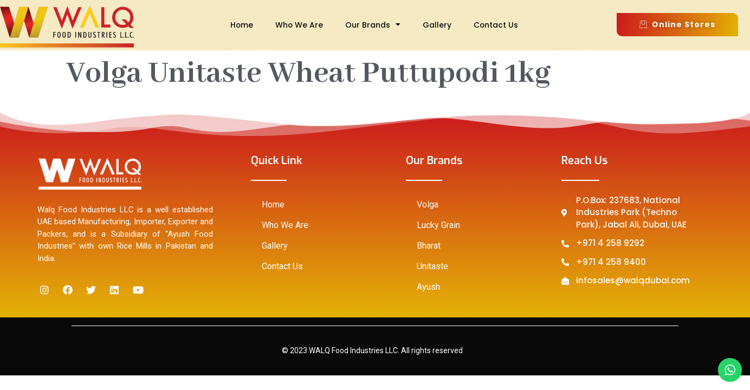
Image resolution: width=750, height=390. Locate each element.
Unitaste (432, 266)
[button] (677, 24)
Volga (427, 204)
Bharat (429, 245)
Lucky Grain (438, 225)
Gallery (437, 25)
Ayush (428, 287)
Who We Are (299, 25)
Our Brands (372, 25)
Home (241, 25)
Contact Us (496, 25)
